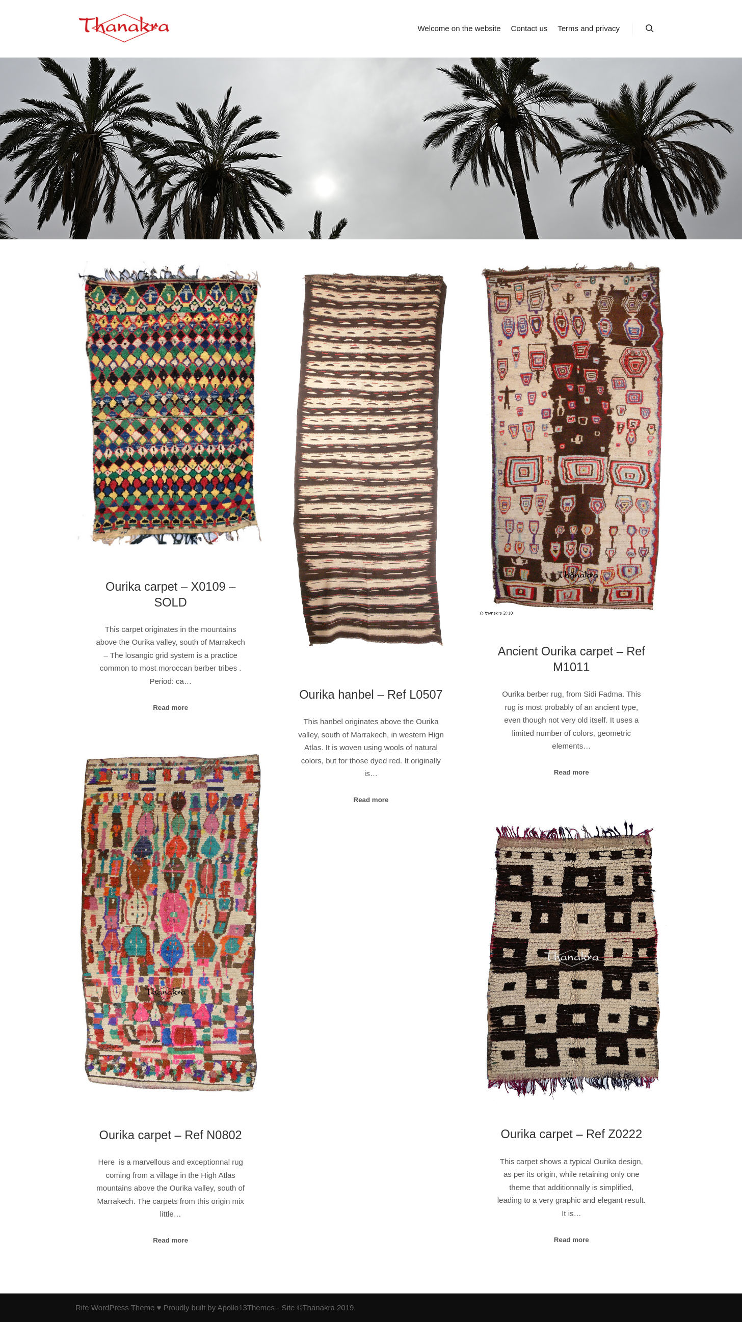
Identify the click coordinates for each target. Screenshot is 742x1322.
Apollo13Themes (246, 1307)
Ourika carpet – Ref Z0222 (571, 1134)
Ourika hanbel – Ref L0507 (370, 694)
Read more (170, 707)
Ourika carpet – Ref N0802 (170, 1135)
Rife (82, 1307)
